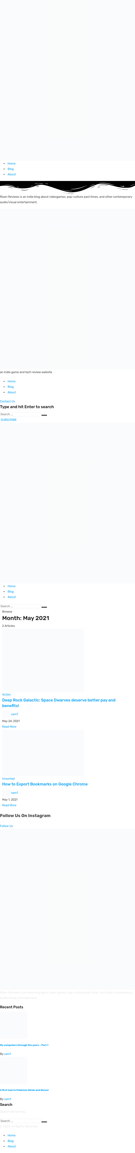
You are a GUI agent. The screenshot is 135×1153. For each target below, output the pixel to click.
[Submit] (44, 415)
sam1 (14, 714)
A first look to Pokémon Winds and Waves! (24, 1090)
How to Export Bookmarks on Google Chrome (45, 784)
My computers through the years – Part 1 (24, 1045)
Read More (9, 726)
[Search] (20, 414)
